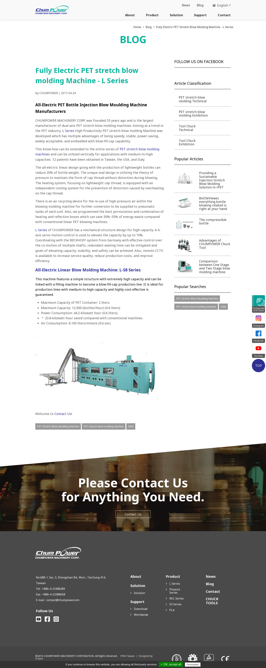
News (185, 5)
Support (200, 15)
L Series (68, 131)
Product (152, 15)
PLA (172, 610)
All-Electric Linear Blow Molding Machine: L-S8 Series (88, 270)
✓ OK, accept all (171, 664)
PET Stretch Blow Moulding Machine (58, 426)
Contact (224, 15)
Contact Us (62, 414)
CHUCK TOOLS (212, 600)
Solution (176, 15)
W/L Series (176, 598)
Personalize (193, 664)
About (130, 15)
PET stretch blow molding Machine (104, 426)
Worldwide (141, 615)
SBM (131, 426)
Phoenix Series (174, 591)
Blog (200, 5)
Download (140, 609)
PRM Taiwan (127, 656)
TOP (258, 365)
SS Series (175, 604)
